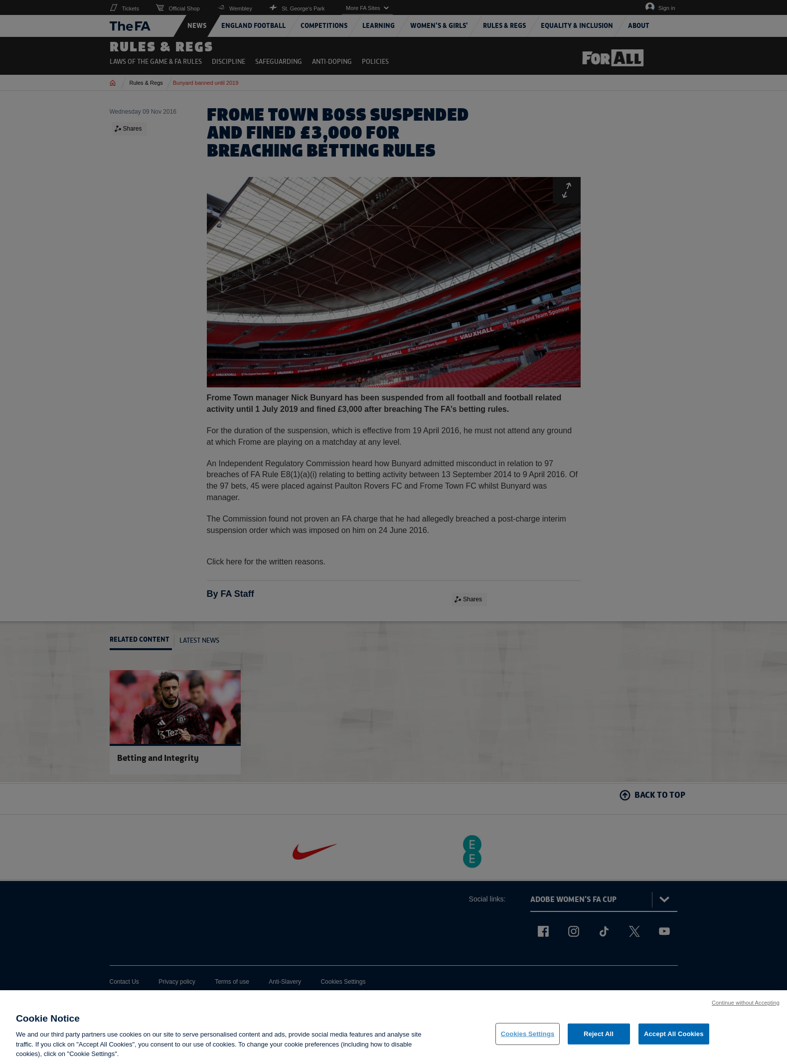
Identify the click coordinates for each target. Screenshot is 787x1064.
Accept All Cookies (674, 1034)
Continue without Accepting (746, 1003)
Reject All (599, 1034)
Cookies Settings (528, 1034)
